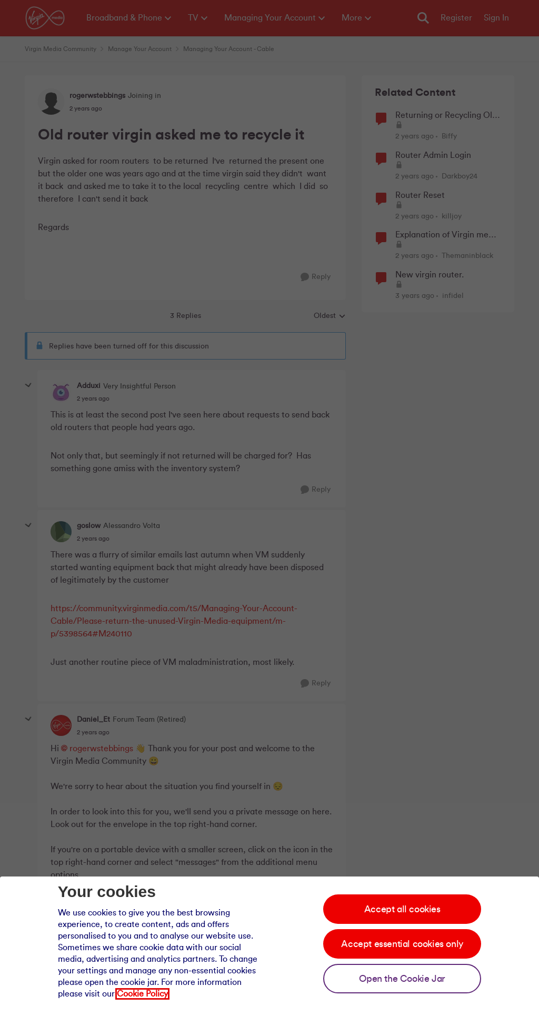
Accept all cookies (402, 909)
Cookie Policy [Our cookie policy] (142, 994)
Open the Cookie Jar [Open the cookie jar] (402, 978)
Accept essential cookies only (402, 944)
